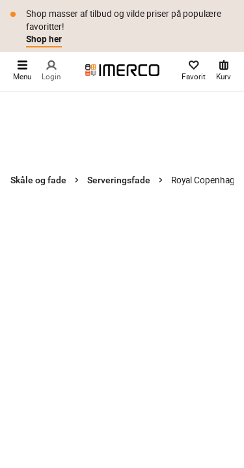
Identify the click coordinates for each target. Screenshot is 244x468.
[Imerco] (122, 70)
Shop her (44, 39)
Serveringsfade (118, 180)
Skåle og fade (38, 180)
